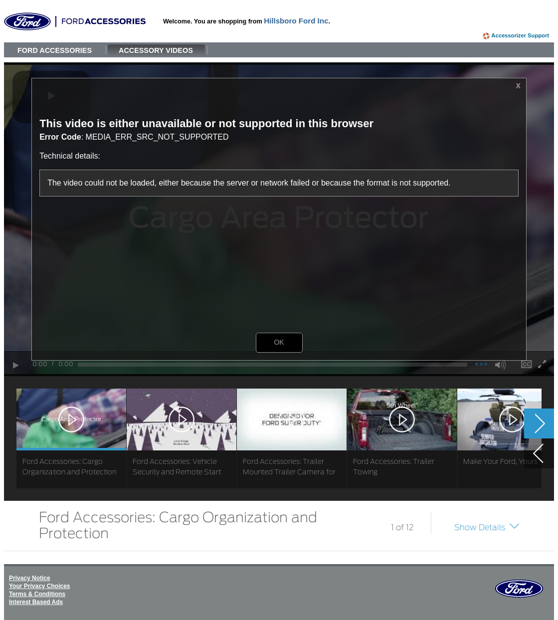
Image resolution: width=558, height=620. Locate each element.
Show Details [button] (479, 527)
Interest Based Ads (36, 602)
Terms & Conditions (37, 594)
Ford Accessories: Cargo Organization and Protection (178, 524)
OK (279, 342)
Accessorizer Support (520, 35)
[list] (279, 438)
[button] (535, 237)
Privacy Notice (29, 578)
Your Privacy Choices (39, 586)
